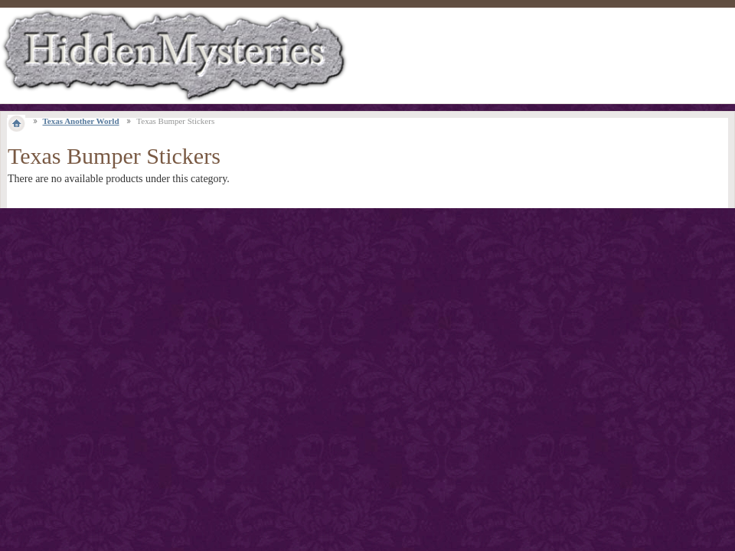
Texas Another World (81, 121)
